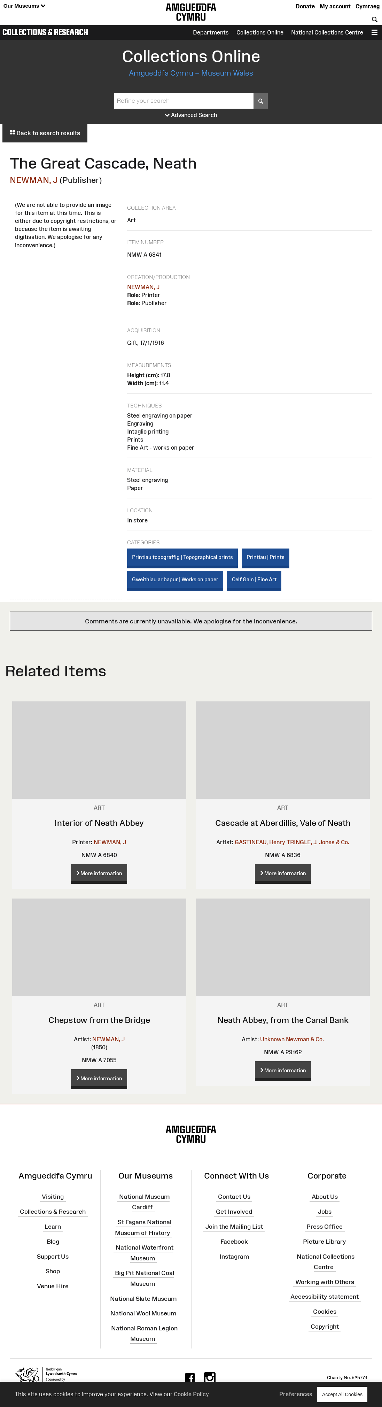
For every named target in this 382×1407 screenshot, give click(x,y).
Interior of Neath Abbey (99, 822)
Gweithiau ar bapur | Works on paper (175, 579)
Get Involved (234, 1211)
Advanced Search (191, 115)
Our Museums (24, 6)
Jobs (325, 1211)
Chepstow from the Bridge (99, 1020)
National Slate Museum (143, 1298)
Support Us (53, 1256)
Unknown (272, 1039)
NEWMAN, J (34, 180)
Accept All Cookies (342, 1394)
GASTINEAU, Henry (260, 842)
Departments (211, 32)
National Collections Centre (327, 32)
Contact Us (234, 1196)
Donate (305, 6)
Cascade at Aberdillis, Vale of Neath (283, 822)
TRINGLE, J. (302, 842)
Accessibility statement (324, 1296)
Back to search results (45, 133)
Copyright (325, 1326)
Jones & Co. (334, 842)
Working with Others (324, 1281)
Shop (53, 1271)
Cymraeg (368, 6)
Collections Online (259, 32)
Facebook (234, 1241)
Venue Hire (53, 1286)
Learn (53, 1226)
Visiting (53, 1196)
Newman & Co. (305, 1039)
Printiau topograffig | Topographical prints (182, 557)
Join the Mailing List (234, 1226)
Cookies (324, 1311)
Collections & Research (45, 32)
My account (335, 6)
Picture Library (324, 1241)
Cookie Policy (191, 1394)
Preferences (295, 1394)
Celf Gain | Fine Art (254, 579)
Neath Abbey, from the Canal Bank (283, 1020)
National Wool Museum (143, 1313)
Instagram (234, 1256)
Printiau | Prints (265, 557)
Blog (53, 1241)
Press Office (324, 1226)
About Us (325, 1196)
